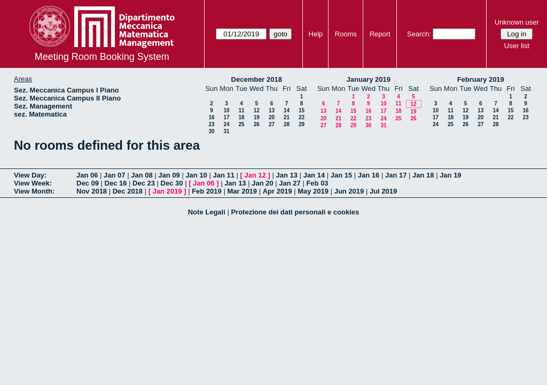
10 (226, 110)
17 (226, 117)
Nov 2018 (91, 191)
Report (380, 34)
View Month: (34, 191)
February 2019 (480, 79)
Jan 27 (289, 183)
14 (287, 110)
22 (301, 117)
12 (257, 110)
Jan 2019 (167, 191)
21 (287, 117)
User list (516, 46)
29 (301, 124)
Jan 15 (341, 175)
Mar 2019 (242, 191)
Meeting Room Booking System (102, 56)
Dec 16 (116, 183)
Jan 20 (262, 183)
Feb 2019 (207, 191)
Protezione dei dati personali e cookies (295, 212)
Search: (419, 34)
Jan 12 (255, 175)
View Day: (30, 175)
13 (272, 110)
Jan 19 (450, 175)
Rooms (346, 34)
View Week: (33, 183)
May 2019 (313, 191)
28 (287, 124)
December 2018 (256, 79)
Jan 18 (423, 175)
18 (241, 117)
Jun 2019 (349, 191)
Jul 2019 (383, 191)
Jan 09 (168, 175)
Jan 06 (87, 175)
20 (272, 117)
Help (316, 34)
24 (226, 124)
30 (211, 131)
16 (211, 117)
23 (211, 124)
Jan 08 (141, 175)
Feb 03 (317, 183)
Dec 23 (143, 183)
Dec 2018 (128, 191)
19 (257, 117)
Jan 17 (396, 175)
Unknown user (517, 22)
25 (241, 124)
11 (241, 110)
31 (226, 131)
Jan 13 (287, 175)
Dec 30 (172, 183)
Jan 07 (114, 175)
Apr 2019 (277, 191)
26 (257, 124)
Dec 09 (87, 183)
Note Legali (206, 212)
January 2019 (368, 79)
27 (272, 124)
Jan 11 (223, 175)
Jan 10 (196, 175)
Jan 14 (314, 175)
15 (301, 110)
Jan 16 (368, 175)
